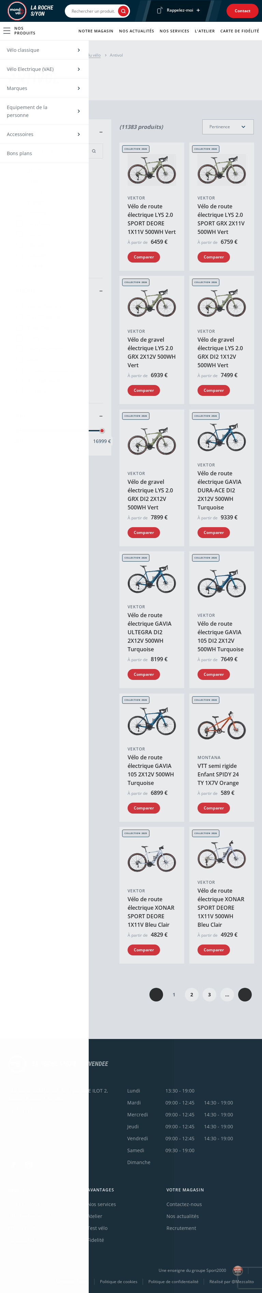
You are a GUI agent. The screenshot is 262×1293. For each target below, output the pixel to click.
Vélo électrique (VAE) (31, 1216)
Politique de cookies (118, 1281)
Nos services (174, 30)
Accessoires (42, 55)
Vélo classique (24, 1204)
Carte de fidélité (239, 30)
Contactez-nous (184, 1204)
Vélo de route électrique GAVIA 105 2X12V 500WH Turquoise (151, 770)
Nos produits (19, 30)
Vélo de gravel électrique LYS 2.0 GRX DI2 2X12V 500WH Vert (150, 494)
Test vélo (97, 1228)
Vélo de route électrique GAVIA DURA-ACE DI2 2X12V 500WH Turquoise (220, 490)
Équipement (22, 1228)
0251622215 (21, 1110)
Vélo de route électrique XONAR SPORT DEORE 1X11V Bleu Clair (151, 912)
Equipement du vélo (82, 55)
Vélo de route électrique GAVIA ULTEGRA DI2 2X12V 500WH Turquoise (150, 632)
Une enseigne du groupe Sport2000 (201, 1271)
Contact (242, 11)
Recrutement (181, 1228)
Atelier (94, 1216)
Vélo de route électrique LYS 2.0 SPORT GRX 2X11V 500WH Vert (221, 219)
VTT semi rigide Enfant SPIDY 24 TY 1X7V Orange (218, 774)
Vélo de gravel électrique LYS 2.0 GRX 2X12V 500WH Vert (152, 352)
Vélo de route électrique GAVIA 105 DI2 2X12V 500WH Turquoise (221, 636)
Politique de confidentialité (173, 1281)
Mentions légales (73, 1281)
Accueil (15, 55)
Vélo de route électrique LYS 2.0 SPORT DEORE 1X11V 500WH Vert (152, 219)
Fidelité (95, 1240)
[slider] (17, 430)
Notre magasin (96, 30)
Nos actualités (136, 30)
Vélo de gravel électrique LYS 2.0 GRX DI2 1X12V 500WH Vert (220, 352)
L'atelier (205, 30)
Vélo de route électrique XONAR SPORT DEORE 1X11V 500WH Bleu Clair (221, 908)
